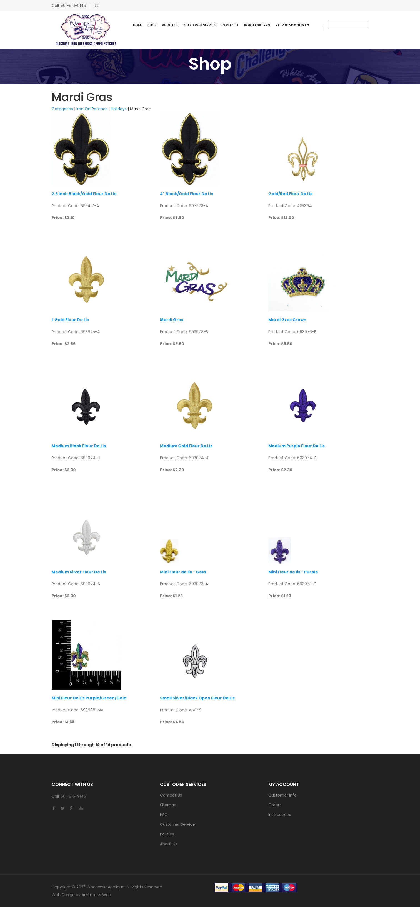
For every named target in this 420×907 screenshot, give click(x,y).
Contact (230, 25)
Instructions (279, 814)
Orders (274, 805)
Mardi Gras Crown (287, 320)
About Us (170, 25)
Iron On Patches (92, 109)
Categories (62, 109)
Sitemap (168, 805)
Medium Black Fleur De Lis (79, 446)
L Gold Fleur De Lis (70, 320)
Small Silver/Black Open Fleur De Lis (197, 698)
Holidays (119, 109)
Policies (167, 834)
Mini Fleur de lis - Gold (183, 572)
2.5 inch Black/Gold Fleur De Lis (84, 193)
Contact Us (171, 795)
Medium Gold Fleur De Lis (186, 446)
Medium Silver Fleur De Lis (79, 572)
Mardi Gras (171, 320)
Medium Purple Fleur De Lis (296, 446)
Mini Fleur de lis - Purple (293, 572)
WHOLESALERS (257, 25)
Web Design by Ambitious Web (81, 895)
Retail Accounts (292, 25)
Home (137, 25)
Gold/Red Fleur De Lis (290, 193)
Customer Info (282, 795)
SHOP (152, 25)
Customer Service (200, 25)
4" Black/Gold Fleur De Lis (186, 193)
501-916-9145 (73, 5)
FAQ (164, 814)
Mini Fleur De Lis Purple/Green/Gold (89, 698)
